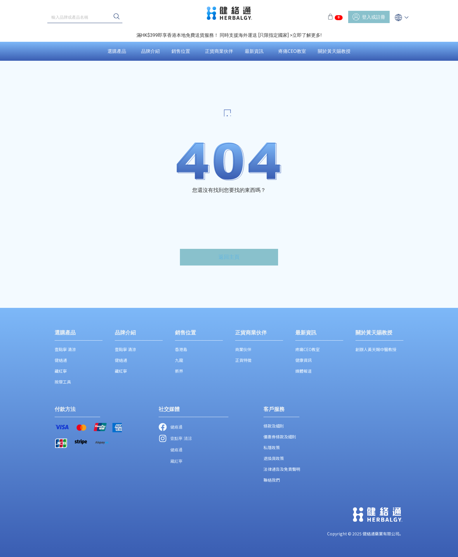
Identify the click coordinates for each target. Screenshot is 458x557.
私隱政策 (271, 447)
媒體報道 (303, 371)
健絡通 (61, 360)
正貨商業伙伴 (219, 51)
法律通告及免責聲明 (281, 469)
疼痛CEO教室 (292, 51)
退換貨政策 (273, 458)
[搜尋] (116, 17)
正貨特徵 (243, 360)
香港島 (181, 349)
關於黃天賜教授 (334, 51)
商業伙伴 (243, 349)
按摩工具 (63, 382)
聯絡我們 (271, 480)
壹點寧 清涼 (65, 349)
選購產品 (116, 51)
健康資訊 (303, 360)
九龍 (179, 360)
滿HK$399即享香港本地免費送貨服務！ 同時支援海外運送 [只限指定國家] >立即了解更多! (229, 35)
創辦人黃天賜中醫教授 (375, 349)
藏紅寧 (61, 371)
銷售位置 (180, 51)
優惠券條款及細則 (279, 437)
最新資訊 (254, 51)
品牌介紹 (150, 51)
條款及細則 (273, 426)
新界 (179, 371)
